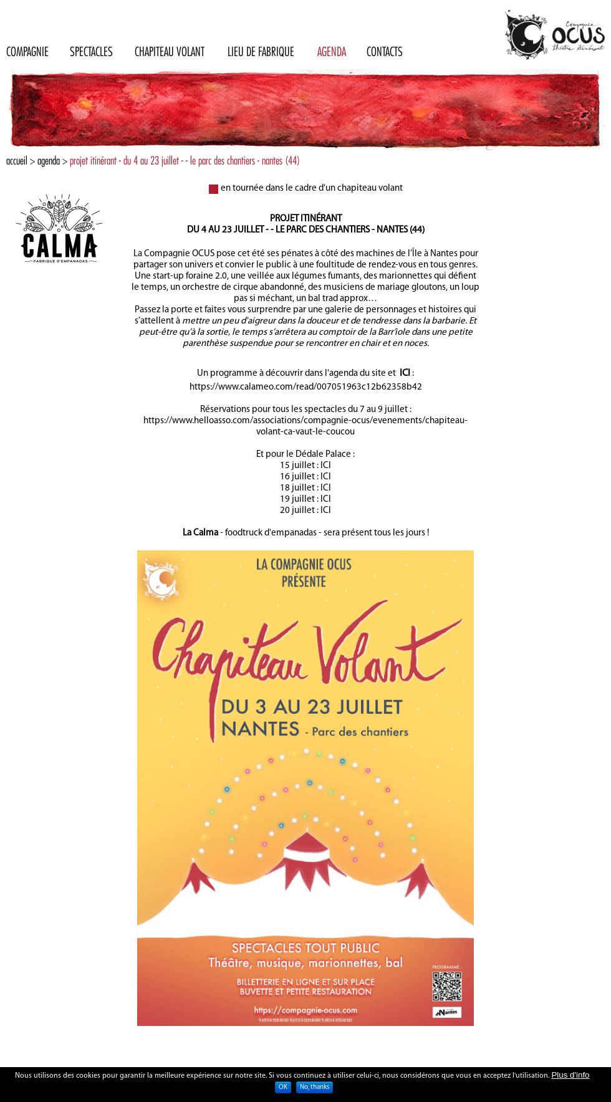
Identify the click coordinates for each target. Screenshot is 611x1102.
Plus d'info (570, 1076)
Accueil (16, 160)
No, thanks (314, 1089)
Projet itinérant (306, 219)
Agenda (48, 160)
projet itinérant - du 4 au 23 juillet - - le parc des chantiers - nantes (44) (185, 160)
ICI (405, 373)
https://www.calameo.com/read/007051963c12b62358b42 (306, 387)
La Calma (200, 533)
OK (283, 1089)
